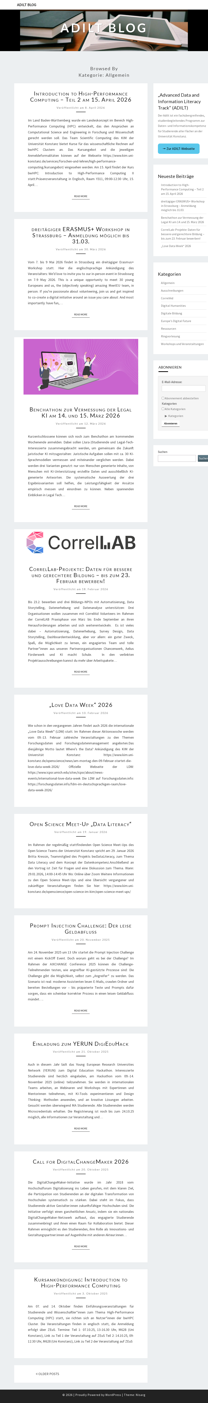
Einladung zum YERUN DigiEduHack (81, 1043)
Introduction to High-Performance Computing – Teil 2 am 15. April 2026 (81, 96)
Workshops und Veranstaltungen (182, 344)
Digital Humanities (173, 306)
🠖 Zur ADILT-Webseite (179, 148)
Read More (82, 196)
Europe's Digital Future (176, 321)
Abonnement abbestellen (180, 398)
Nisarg (140, 1395)
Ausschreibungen (172, 290)
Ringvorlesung (170, 336)
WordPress (113, 1395)
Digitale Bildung (171, 313)
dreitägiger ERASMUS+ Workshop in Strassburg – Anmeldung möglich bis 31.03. (81, 235)
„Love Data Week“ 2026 (81, 705)
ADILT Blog (26, 4)
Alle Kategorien (173, 409)
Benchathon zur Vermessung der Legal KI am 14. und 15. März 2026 (81, 412)
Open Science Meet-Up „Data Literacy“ (81, 824)
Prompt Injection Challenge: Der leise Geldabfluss (81, 928)
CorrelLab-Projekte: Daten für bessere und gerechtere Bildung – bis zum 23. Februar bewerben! (80, 575)
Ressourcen (168, 328)
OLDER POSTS (47, 1374)
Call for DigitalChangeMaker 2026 (81, 1161)
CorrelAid (167, 298)
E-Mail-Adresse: (172, 382)
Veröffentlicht (81, 107)
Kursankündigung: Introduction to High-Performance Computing (81, 1282)
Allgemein (168, 283)
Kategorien (169, 403)
